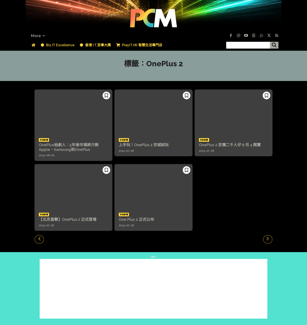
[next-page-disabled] (267, 239)
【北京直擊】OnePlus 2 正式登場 (67, 219)
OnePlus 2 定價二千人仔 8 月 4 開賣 (230, 145)
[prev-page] (39, 239)
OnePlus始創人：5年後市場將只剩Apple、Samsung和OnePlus (68, 147)
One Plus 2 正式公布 (136, 219)
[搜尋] (274, 45)
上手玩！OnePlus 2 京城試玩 (144, 145)
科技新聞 (44, 140)
